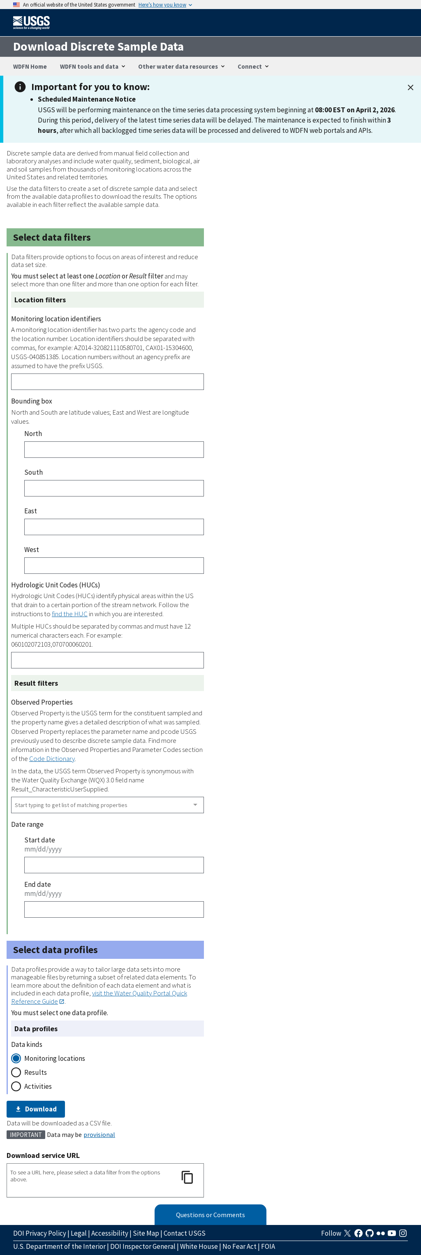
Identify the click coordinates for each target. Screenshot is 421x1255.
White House (199, 1246)
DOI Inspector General (143, 1246)
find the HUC (70, 613)
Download (36, 1108)
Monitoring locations (54, 1058)
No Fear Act (239, 1246)
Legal (79, 1233)
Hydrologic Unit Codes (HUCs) (55, 584)
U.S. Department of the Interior (59, 1246)
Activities (38, 1086)
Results (35, 1072)
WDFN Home (30, 66)
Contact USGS (185, 1233)
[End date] (114, 909)
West (31, 549)
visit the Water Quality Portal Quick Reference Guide (99, 996)
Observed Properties (42, 702)
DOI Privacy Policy (39, 1233)
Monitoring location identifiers (56, 318)
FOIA (268, 1246)
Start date (39, 839)
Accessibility (109, 1233)
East (30, 510)
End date (37, 884)
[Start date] (114, 865)
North (33, 433)
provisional (99, 1134)
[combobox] (107, 805)
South (33, 472)
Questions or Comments (210, 1215)
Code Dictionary (52, 758)
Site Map (146, 1233)
